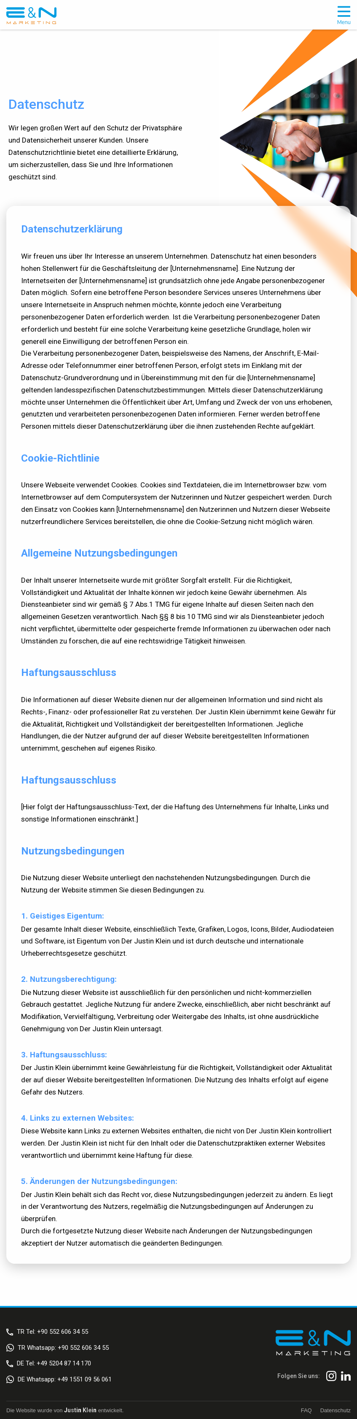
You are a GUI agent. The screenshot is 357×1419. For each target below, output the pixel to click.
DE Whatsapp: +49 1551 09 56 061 (59, 1379)
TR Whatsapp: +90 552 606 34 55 (57, 1347)
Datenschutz (335, 1410)
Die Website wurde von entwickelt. (64, 1410)
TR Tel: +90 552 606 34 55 (47, 1331)
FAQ (306, 1410)
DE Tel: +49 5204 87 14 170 (48, 1363)
